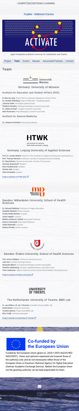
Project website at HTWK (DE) (15, 177)
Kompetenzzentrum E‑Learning (35, 3)
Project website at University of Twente (19, 318)
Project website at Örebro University (17, 275)
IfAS (40, 395)
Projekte (28, 14)
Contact (70, 61)
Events (26, 61)
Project (7, 61)
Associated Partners (53, 61)
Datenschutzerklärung (39, 403)
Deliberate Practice (44, 14)
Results (36, 61)
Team (17, 61)
